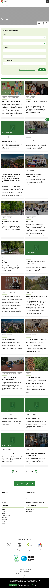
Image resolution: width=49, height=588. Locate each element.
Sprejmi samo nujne (24, 585)
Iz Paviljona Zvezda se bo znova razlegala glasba (35, 454)
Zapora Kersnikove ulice (9, 419)
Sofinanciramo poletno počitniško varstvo (9, 378)
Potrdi (42, 70)
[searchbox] (11, 43)
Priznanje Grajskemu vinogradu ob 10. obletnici (36, 297)
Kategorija (6, 47)
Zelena (3, 509)
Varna (3, 525)
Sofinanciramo (29, 500)
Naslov (5, 54)
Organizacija (28, 496)
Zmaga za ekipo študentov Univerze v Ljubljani (34, 175)
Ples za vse (29, 221)
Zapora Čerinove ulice (9, 454)
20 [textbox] (4, 63)
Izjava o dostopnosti (24, 571)
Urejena (3, 511)
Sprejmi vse (13, 585)
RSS (24, 575)
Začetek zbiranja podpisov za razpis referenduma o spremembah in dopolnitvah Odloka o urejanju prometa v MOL (11, 178)
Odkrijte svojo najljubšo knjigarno (36, 339)
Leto (5, 34)
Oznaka (5, 40)
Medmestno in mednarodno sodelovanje (35, 502)
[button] (27, 70)
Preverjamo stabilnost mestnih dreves (11, 222)
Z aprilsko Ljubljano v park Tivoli (11, 296)
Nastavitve (36, 585)
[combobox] (24, 37)
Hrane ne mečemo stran (33, 377)
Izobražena (4, 519)
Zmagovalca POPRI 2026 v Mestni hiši (36, 102)
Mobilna (3, 513)
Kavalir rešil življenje (32, 141)
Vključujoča (4, 517)
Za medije (4, 502)
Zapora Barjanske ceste (33, 419)
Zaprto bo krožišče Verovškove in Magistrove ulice (36, 262)
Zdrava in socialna (6, 515)
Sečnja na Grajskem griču (9, 339)
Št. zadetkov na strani (8, 60)
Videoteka (4, 498)
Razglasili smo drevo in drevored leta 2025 (12, 262)
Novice (3, 496)
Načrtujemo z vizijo (30, 509)
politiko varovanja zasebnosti (31, 581)
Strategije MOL (29, 511)
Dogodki (3, 500)
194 (32, 471)
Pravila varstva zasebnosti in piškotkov (24, 573)
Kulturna (3, 521)
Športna (3, 523)
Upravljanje (28, 498)
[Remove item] (5, 44)
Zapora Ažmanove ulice (9, 141)
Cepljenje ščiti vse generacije (11, 101)
